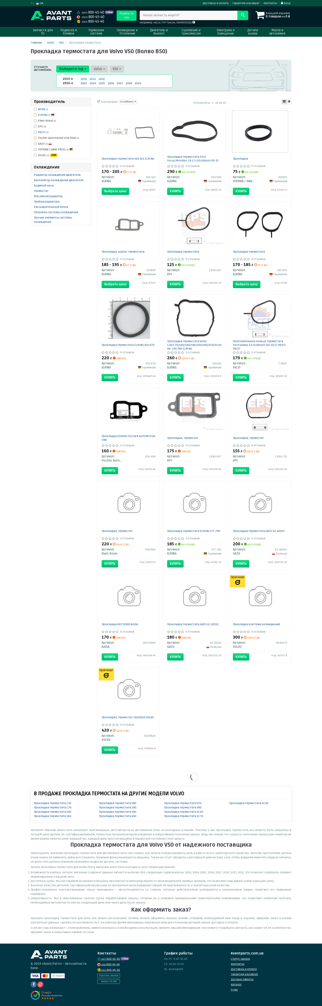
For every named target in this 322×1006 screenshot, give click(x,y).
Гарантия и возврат (246, 3)
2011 (93, 79)
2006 (111, 83)
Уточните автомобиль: (43, 68)
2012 (102, 79)
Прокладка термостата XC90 (248, 803)
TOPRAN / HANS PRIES (53, 149)
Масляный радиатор (48, 196)
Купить (175, 191)
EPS (40, 126)
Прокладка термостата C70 (52, 807)
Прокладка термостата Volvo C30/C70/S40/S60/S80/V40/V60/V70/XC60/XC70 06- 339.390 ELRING (198, 345)
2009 (138, 83)
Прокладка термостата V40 (117, 812)
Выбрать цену (115, 191)
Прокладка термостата (183, 251)
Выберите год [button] (72, 69)
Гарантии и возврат (244, 974)
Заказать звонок (108, 975)
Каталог (236, 984)
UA (39, 3)
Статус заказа (240, 959)
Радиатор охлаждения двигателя (57, 175)
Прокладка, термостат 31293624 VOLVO (128, 717)
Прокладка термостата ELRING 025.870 (128, 345)
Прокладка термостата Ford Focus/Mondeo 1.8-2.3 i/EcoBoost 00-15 (192, 158)
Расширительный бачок (51, 207)
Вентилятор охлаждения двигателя (58, 180)
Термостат (41, 191)
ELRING (46, 115)
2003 (84, 83)
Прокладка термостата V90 (182, 807)
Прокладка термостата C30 (52, 803)
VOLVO (46, 155)
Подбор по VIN (127, 15)
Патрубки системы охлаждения (56, 212)
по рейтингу (128, 101)
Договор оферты (242, 979)
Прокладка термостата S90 (117, 807)
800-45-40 (91, 12)
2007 (120, 83)
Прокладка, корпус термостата (123, 251)
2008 (129, 83)
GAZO (43, 143)
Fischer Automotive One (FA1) (56, 138)
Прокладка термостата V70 (182, 803)
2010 (84, 79)
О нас (234, 989)
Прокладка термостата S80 (117, 803)
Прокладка (240, 158)
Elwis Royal (45, 120)
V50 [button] (117, 69)
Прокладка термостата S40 (52, 812)
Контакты (270, 3)
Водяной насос (44, 185)
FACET (43, 132)
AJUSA (43, 109)
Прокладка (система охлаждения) (256, 624)
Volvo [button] (99, 69)
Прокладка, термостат (182, 438)
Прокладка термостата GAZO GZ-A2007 (259, 531)
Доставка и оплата (216, 3)
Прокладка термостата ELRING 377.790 (193, 531)
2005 (102, 83)
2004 (93, 83)
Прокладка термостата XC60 (183, 812)
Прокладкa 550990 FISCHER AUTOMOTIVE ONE (128, 438)
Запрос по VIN (109, 981)
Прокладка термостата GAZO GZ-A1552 (192, 624)
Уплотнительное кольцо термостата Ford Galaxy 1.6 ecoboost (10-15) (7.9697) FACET (259, 345)
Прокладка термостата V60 (117, 816)
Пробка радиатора (47, 201)
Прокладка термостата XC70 (183, 816)
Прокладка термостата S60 (52, 816)
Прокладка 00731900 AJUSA (120, 624)
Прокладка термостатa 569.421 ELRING (128, 158)
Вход (285, 3)
